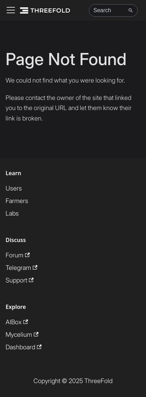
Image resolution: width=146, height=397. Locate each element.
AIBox (17, 322)
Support (19, 280)
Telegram (21, 267)
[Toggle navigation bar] (11, 10)
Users (14, 188)
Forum (18, 255)
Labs (12, 213)
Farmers (17, 200)
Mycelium (22, 334)
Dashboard (23, 347)
